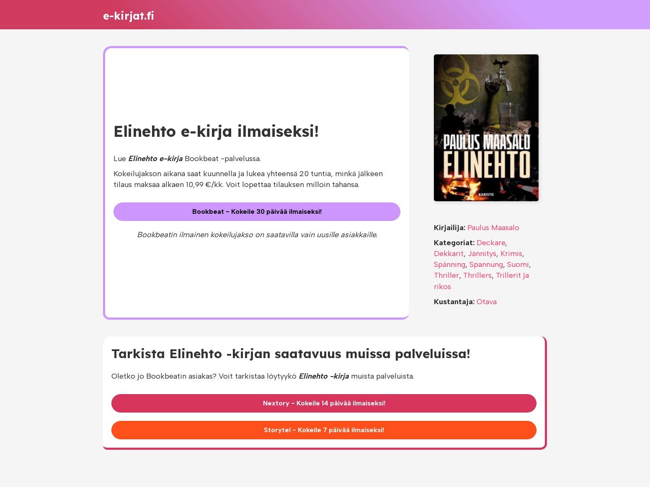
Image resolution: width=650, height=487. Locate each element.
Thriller (446, 275)
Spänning (449, 264)
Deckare (491, 242)
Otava (487, 301)
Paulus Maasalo (493, 227)
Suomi (518, 264)
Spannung (486, 264)
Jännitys (482, 253)
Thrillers (477, 275)
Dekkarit (449, 253)
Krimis (511, 253)
